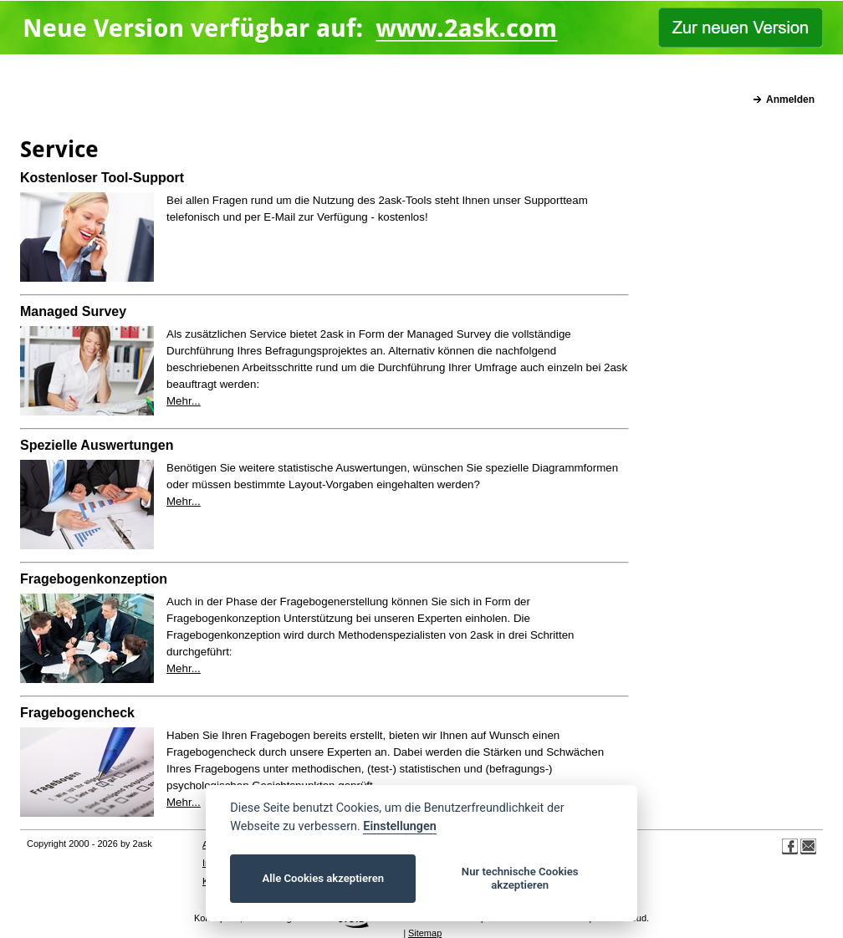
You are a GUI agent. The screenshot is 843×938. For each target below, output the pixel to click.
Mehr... (183, 401)
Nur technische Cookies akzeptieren (520, 878)
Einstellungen (399, 826)
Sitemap (425, 933)
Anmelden (790, 99)
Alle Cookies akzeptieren (323, 878)
